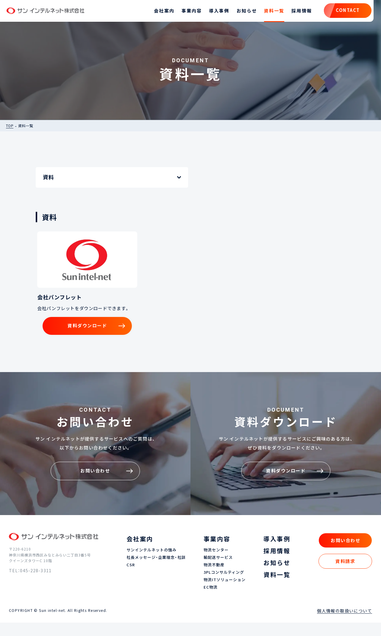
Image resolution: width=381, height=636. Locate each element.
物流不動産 (214, 578)
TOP (9, 127)
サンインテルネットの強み (152, 563)
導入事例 (214, 12)
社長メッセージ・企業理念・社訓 (156, 571)
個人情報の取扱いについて (344, 624)
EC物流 (211, 600)
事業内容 (186, 12)
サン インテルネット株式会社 (52, 12)
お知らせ (241, 12)
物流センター (216, 563)
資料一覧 (269, 12)
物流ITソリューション (225, 593)
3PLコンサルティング (224, 586)
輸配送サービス (218, 571)
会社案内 (159, 12)
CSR (131, 578)
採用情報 (296, 12)
